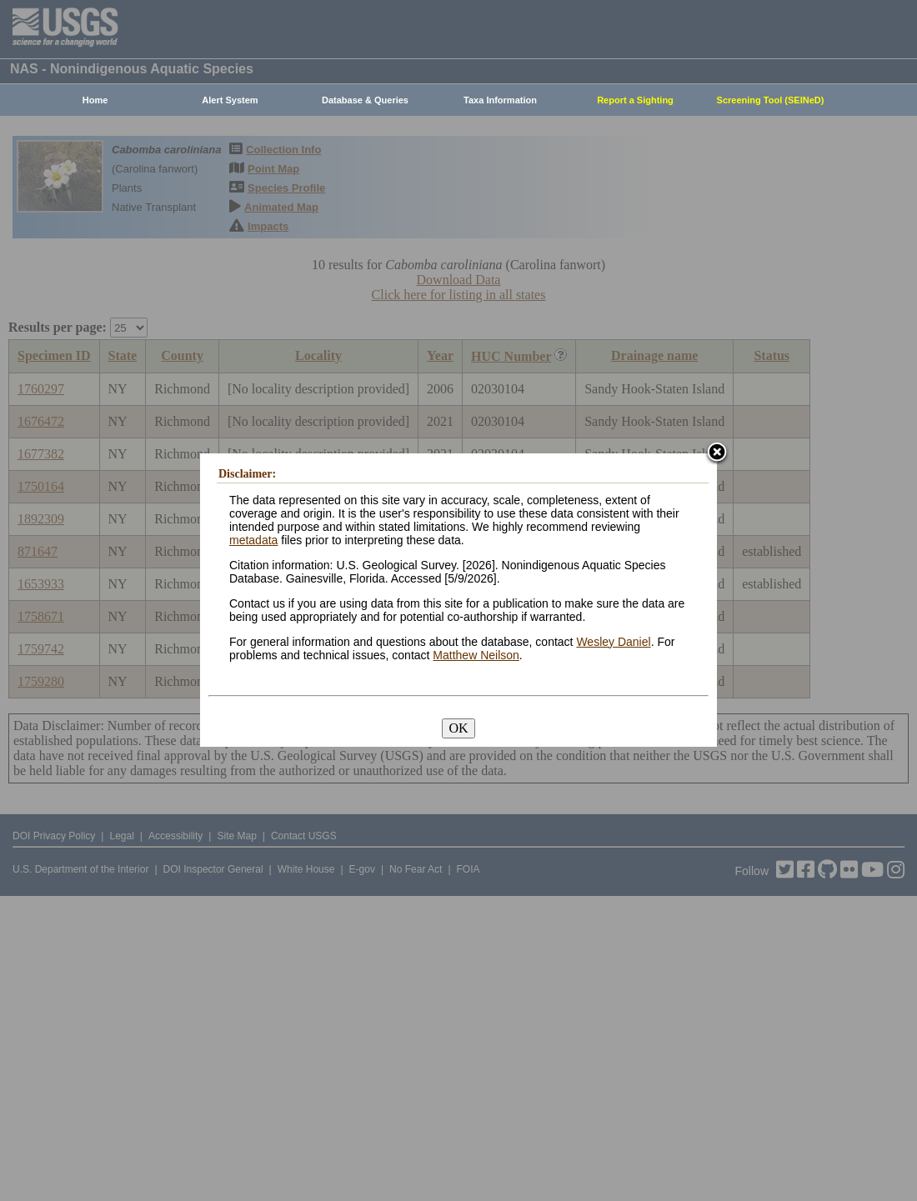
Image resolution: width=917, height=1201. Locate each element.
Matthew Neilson (476, 655)
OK (458, 728)
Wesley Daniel (613, 641)
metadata (253, 540)
